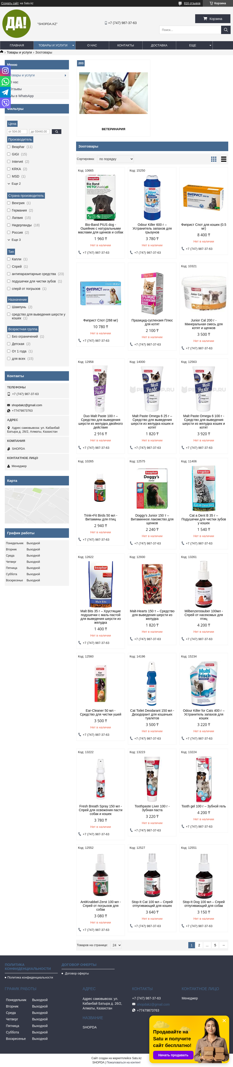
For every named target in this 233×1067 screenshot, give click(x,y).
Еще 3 (16, 240)
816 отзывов (192, 3)
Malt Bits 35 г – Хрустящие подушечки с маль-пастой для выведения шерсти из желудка (100, 616)
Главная (17, 45)
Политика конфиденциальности (30, 977)
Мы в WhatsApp (22, 96)
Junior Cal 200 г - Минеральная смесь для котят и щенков (204, 324)
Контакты (125, 45)
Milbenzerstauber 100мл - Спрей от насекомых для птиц (203, 615)
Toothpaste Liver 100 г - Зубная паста (152, 808)
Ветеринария (113, 129)
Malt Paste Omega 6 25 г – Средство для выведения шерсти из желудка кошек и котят (152, 421)
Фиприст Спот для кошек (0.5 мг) (203, 226)
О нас (92, 45)
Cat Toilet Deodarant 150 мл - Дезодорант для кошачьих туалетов (152, 714)
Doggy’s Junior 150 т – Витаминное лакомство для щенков (152, 519)
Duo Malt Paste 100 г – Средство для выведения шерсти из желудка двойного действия (100, 421)
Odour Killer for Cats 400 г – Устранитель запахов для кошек (203, 714)
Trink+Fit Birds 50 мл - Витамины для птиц (100, 517)
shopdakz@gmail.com (27, 405)
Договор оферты (76, 973)
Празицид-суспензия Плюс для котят (152, 322)
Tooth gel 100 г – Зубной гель (203, 806)
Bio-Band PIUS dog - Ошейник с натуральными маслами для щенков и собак (100, 228)
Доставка (159, 45)
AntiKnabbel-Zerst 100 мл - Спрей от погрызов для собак (100, 905)
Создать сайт (10, 3)
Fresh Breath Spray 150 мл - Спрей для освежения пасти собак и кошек (100, 810)
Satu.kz (136, 1058)
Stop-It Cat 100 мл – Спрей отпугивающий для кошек (152, 904)
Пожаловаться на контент (124, 1062)
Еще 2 (16, 183)
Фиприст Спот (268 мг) (100, 320)
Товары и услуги (53, 45)
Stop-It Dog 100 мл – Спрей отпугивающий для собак (204, 904)
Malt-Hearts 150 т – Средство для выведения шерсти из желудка (152, 615)
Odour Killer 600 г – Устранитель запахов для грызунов (152, 228)
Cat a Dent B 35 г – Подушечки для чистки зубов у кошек (203, 519)
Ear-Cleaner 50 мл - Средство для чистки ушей (100, 712)
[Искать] (226, 30)
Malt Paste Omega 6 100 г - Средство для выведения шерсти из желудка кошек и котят (203, 421)
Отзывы (16, 89)
